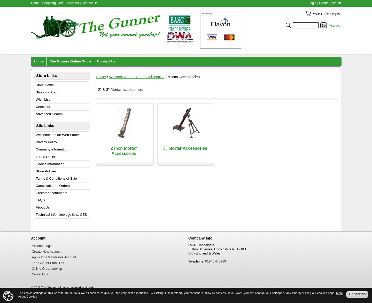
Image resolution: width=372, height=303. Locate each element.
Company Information (52, 149)
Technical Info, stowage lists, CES (61, 215)
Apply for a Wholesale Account (54, 257)
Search (288, 25)
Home (101, 77)
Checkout (43, 107)
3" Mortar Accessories (185, 148)
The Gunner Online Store (70, 61)
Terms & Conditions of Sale (56, 178)
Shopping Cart (47, 92)
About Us (43, 207)
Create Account (330, 3)
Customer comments (51, 193)
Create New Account (46, 251)
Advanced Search (49, 114)
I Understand (357, 294)
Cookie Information (50, 164)
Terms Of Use (46, 157)
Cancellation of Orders (53, 186)
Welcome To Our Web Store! (57, 135)
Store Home (45, 85)
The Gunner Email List (48, 263)
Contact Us (90, 3)
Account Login (42, 246)
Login (312, 3)
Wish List (43, 99)
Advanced (334, 25)
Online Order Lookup (47, 268)
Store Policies (46, 171)
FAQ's (40, 200)
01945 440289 (215, 261)
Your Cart (308, 13)
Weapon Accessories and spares (136, 77)
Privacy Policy (46, 142)
